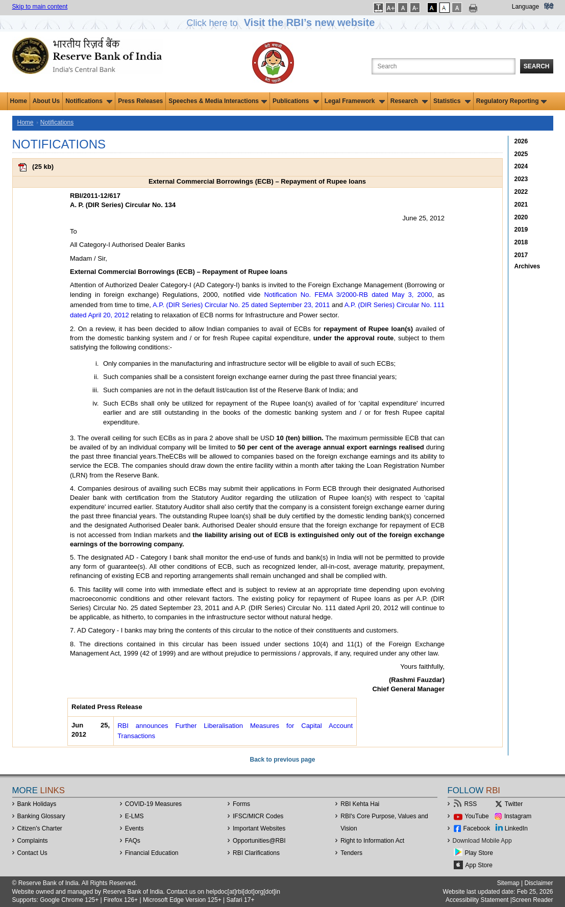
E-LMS (134, 816)
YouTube (477, 816)
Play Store (479, 852)
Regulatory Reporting (511, 101)
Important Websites (259, 828)
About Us (46, 101)
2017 (521, 255)
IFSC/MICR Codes (258, 816)
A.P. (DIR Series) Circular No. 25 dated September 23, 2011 (241, 305)
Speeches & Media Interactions (217, 101)
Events (134, 828)
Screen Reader (532, 899)
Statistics (452, 101)
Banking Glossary (41, 816)
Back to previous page (282, 759)
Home (18, 101)
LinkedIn (516, 828)
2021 (521, 204)
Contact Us (32, 852)
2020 (521, 217)
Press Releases (140, 101)
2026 (521, 141)
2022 (521, 191)
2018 (521, 242)
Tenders (351, 852)
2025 (521, 154)
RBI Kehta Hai (359, 804)
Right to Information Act (372, 840)
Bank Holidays (37, 804)
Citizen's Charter (39, 828)
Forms (241, 804)
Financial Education (152, 852)
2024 (521, 166)
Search (537, 66)
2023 (521, 179)
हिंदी (548, 6)
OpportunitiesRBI (259, 840)
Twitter (514, 804)
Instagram (517, 816)
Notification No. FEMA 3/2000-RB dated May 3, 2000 (348, 294)
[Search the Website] (443, 66)
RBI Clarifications (256, 852)
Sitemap (508, 883)
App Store (479, 865)
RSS (470, 804)
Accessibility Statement (477, 899)
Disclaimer (538, 883)
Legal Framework (355, 101)
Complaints (32, 840)
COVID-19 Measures (153, 804)
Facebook (476, 828)
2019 (521, 229)
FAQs (132, 840)
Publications (296, 101)
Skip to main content (40, 6)
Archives (527, 266)
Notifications (88, 101)
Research (409, 101)
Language (525, 6)
